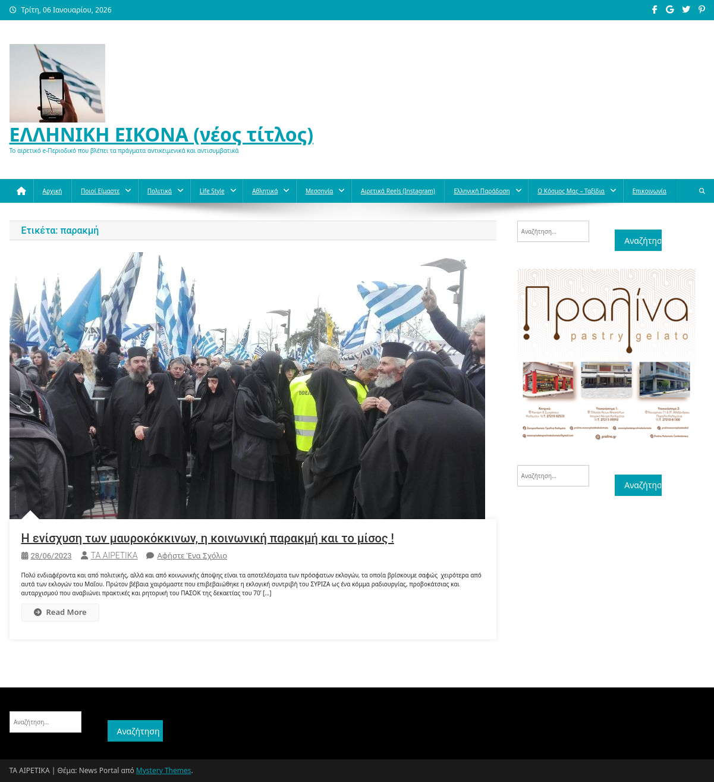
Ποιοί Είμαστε (100, 191)
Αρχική (52, 191)
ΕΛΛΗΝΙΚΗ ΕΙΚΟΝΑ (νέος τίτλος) (162, 134)
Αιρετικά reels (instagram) (398, 191)
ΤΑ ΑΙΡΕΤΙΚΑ (114, 555)
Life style (212, 191)
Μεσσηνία (319, 191)
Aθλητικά (265, 191)
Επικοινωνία (649, 191)
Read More (60, 612)
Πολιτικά (159, 191)
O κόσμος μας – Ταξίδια (571, 191)
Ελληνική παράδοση (481, 191)
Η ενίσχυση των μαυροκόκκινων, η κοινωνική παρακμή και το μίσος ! (207, 538)
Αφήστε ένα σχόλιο (192, 555)
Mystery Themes (163, 770)
